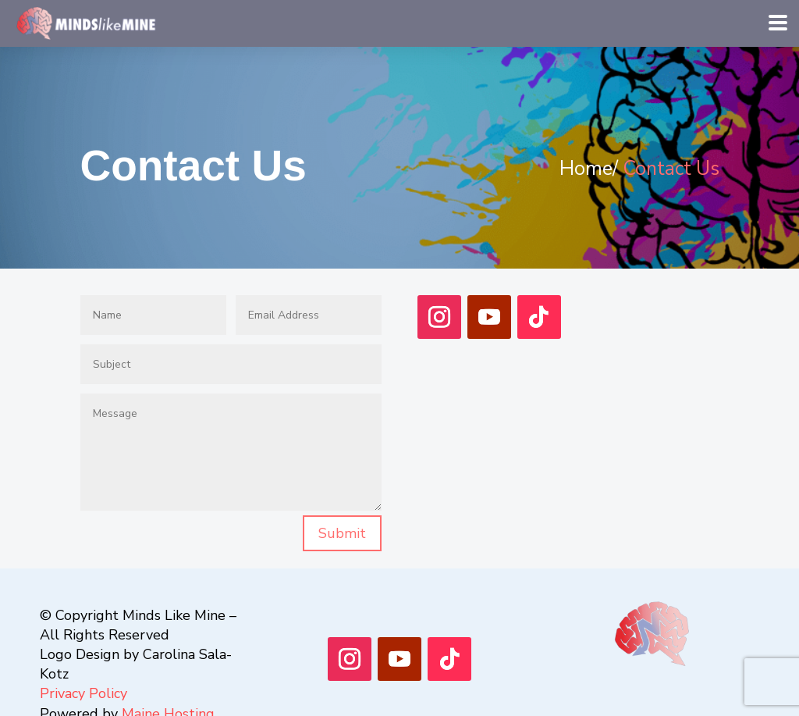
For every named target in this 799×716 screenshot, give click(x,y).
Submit (342, 533)
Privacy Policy (83, 693)
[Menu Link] (89, 21)
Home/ (588, 168)
